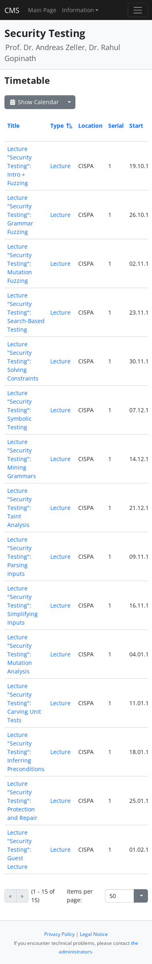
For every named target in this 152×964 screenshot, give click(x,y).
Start (136, 125)
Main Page (42, 10)
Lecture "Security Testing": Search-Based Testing (26, 312)
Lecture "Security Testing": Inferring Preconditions (26, 752)
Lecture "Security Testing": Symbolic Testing (19, 410)
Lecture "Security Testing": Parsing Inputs (19, 556)
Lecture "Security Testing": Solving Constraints (23, 361)
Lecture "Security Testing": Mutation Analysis (19, 654)
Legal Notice (94, 934)
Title (13, 125)
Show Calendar (34, 102)
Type (60, 125)
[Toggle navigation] (138, 10)
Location (90, 125)
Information (78, 10)
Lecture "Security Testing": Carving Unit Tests (24, 703)
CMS (11, 10)
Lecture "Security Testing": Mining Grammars (21, 459)
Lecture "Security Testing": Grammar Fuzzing (20, 215)
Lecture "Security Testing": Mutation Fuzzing (19, 263)
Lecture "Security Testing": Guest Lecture (19, 849)
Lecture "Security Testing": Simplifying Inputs (22, 605)
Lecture (60, 166)
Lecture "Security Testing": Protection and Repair (22, 801)
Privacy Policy (59, 934)
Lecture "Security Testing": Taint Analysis (19, 508)
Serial (116, 125)
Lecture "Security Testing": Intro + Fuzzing (19, 166)
